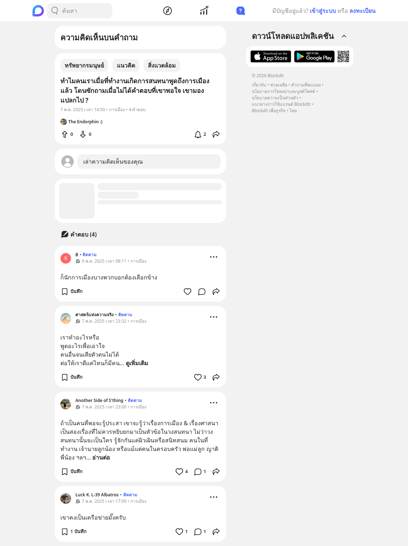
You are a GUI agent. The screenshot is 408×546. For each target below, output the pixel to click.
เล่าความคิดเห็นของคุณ (113, 161)
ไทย (293, 111)
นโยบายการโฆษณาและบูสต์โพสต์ (283, 91)
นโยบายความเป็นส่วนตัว (275, 98)
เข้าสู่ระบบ (323, 11)
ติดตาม (89, 255)
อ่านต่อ (101, 457)
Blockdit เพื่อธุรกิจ (268, 111)
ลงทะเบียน (362, 11)
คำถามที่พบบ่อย (306, 85)
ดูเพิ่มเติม (137, 363)
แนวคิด (126, 65)
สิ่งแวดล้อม (162, 65)
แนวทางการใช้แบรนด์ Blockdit (281, 104)
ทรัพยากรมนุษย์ (84, 65)
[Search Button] (54, 10)
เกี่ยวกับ (259, 85)
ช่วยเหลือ (278, 85)
